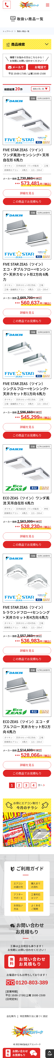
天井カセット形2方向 (25, 285)
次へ (41, 785)
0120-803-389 (32, 983)
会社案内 (11, 1016)
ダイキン (8, 165)
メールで (18, 67)
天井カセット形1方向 (25, 399)
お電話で (40, 67)
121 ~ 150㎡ (36, 170)
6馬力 (24, 170)
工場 (46, 165)
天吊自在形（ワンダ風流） (28, 165)
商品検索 (18, 44)
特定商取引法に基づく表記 (34, 1016)
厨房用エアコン (11, 170)
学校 (46, 508)
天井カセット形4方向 (25, 623)
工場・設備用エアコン (14, 289)
